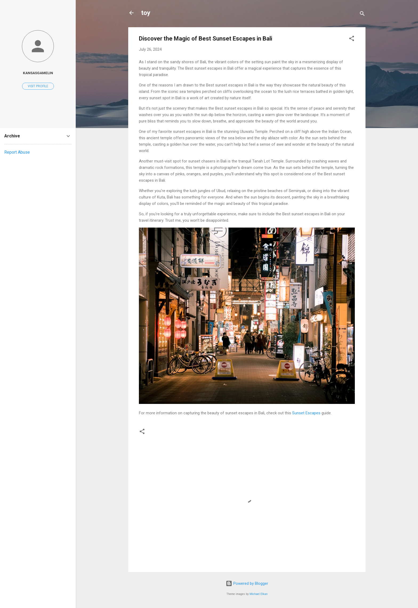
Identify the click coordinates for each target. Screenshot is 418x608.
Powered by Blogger (247, 583)
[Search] (362, 14)
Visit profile (38, 86)
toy (145, 13)
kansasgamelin (38, 73)
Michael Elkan (259, 594)
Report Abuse (17, 152)
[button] (351, 39)
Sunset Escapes (306, 413)
